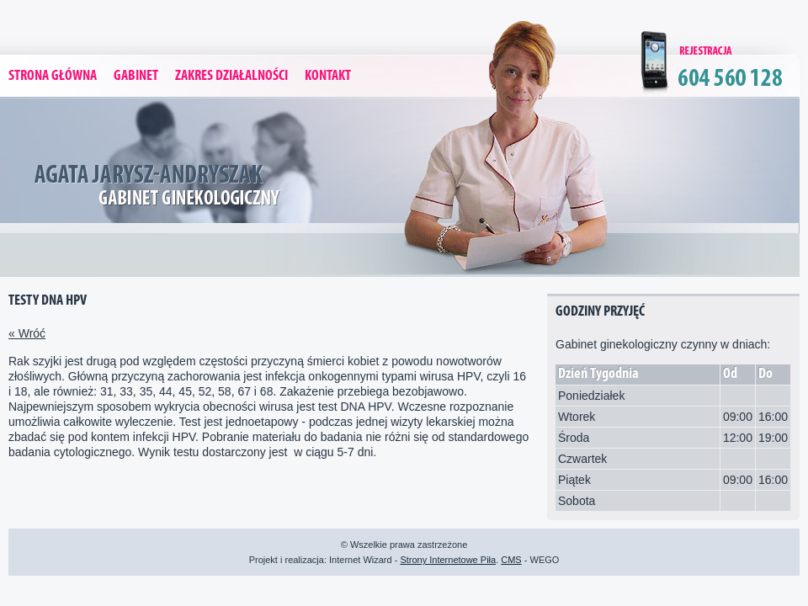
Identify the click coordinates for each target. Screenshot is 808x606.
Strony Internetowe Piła (448, 560)
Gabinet (136, 76)
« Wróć (26, 333)
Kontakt (328, 76)
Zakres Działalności (231, 76)
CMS (511, 560)
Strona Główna (52, 76)
